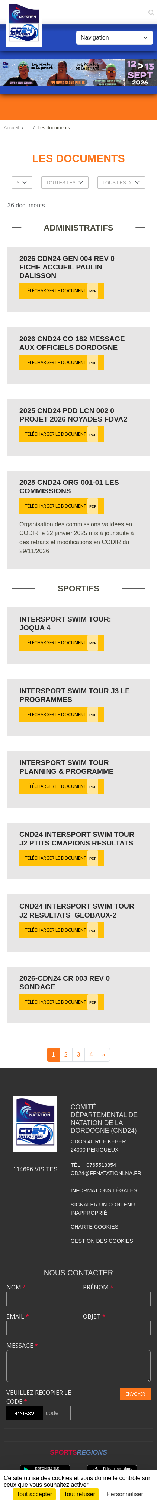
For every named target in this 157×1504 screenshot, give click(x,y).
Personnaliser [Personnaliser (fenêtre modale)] (125, 1494)
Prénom (98, 1287)
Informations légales (104, 1190)
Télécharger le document (61, 291)
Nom (16, 1287)
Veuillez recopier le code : (38, 1397)
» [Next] (103, 1054)
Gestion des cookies (102, 1241)
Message (22, 1345)
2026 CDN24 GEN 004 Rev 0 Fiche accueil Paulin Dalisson (67, 267)
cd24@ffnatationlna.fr (106, 1173)
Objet (94, 1316)
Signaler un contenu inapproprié (103, 1209)
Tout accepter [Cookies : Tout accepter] (34, 1494)
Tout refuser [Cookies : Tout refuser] (79, 1494)
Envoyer (135, 1394)
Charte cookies (94, 1227)
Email (17, 1316)
